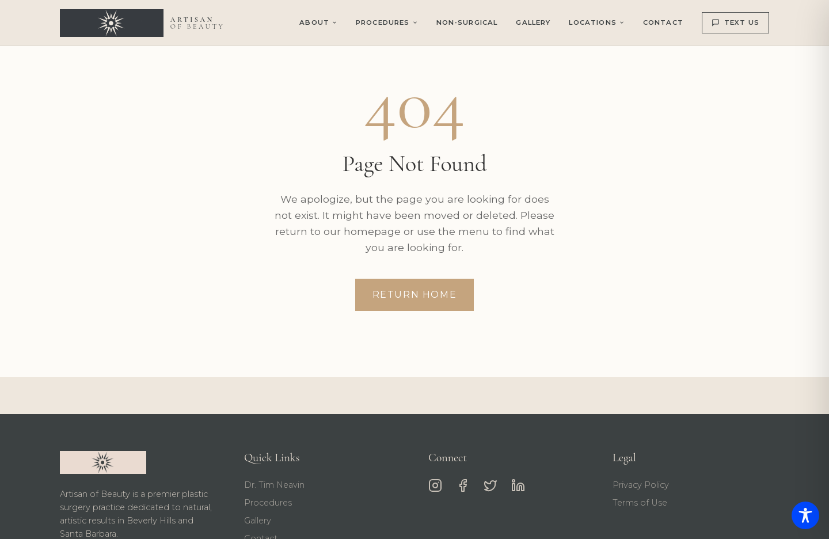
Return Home (414, 294)
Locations (596, 22)
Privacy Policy (641, 485)
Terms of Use (640, 503)
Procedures (268, 503)
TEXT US (735, 22)
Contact (663, 22)
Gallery (533, 22)
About (318, 22)
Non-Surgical (467, 22)
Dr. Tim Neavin (274, 485)
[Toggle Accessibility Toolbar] (805, 515)
